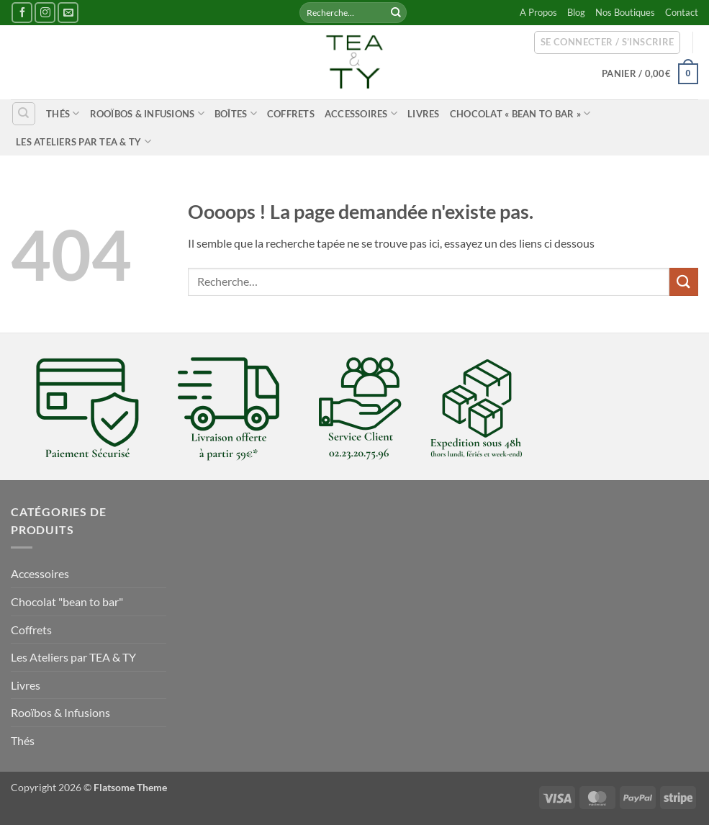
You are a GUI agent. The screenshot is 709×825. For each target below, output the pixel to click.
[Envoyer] (396, 13)
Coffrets (291, 114)
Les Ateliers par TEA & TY (83, 141)
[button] (607, 42)
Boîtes (235, 113)
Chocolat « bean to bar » (520, 113)
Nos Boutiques (625, 12)
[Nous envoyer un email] (68, 12)
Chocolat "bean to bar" (67, 601)
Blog (576, 12)
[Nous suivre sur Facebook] (22, 12)
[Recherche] (23, 113)
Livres (423, 114)
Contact (681, 12)
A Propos (538, 12)
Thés (62, 113)
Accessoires (361, 113)
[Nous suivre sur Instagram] (45, 12)
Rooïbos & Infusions (147, 113)
